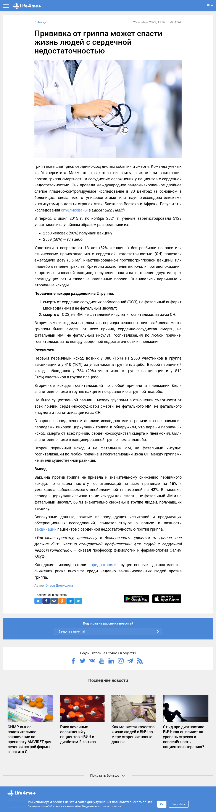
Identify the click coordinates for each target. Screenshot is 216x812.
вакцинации (45, 529)
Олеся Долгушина (59, 586)
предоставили (103, 564)
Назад (40, 22)
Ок (162, 804)
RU (209, 5)
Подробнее (178, 804)
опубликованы (74, 210)
